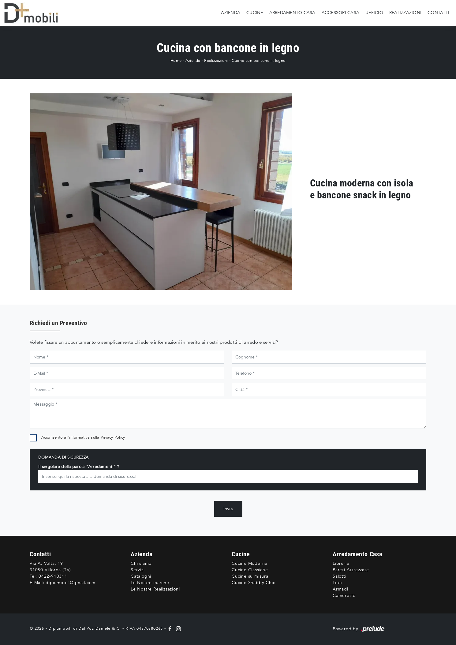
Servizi (138, 570)
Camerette (344, 595)
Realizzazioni (405, 13)
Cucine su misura (250, 576)
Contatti (438, 13)
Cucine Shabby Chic (253, 583)
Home (175, 60)
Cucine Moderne (249, 563)
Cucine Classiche (250, 570)
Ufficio (374, 13)
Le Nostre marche (150, 583)
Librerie (341, 563)
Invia (228, 509)
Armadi (340, 589)
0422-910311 (53, 576)
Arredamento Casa (292, 13)
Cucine (254, 13)
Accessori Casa (341, 13)
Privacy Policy (113, 437)
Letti (337, 583)
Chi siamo (141, 563)
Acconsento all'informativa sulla (83, 437)
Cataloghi (141, 576)
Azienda (230, 13)
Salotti (339, 576)
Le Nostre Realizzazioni (155, 589)
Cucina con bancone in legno (259, 60)
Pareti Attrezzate (351, 570)
